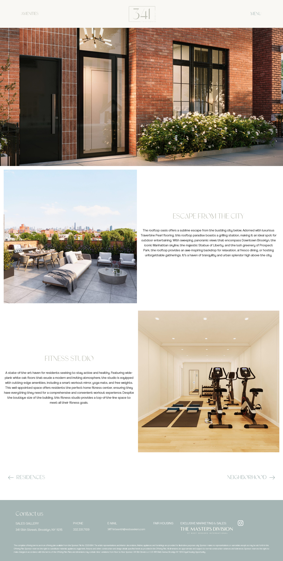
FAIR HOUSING (163, 523)
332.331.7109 (81, 529)
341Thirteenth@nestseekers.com (126, 529)
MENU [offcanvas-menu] (255, 13)
